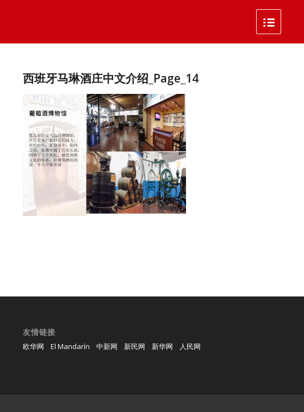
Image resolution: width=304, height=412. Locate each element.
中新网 (106, 346)
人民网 (190, 346)
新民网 (134, 346)
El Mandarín (70, 346)
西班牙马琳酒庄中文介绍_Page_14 (110, 78)
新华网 (162, 346)
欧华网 (33, 346)
